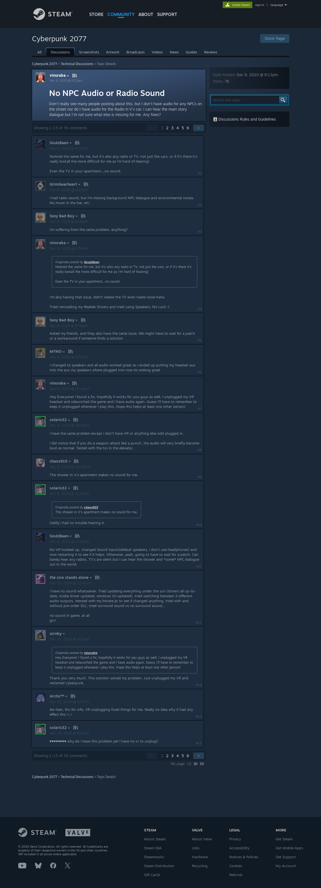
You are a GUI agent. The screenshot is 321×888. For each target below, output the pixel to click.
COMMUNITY (121, 14)
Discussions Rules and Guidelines (244, 119)
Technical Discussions (77, 64)
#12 (199, 622)
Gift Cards (152, 875)
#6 (200, 372)
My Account (286, 866)
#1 (200, 173)
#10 (199, 525)
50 (202, 764)
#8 (200, 450)
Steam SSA (152, 848)
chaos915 (91, 507)
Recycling (200, 866)
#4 (200, 309)
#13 (199, 685)
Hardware (200, 857)
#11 (199, 566)
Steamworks (154, 857)
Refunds (236, 875)
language (277, 5)
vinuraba (60, 75)
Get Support (286, 857)
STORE (96, 14)
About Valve (202, 839)
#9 (200, 477)
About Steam (155, 839)
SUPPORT (167, 14)
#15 (199, 743)
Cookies (235, 866)
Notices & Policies (243, 857)
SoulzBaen (91, 262)
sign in (259, 5)
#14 (199, 716)
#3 (200, 232)
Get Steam (284, 839)
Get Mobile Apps (289, 848)
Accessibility (239, 848)
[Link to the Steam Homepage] (57, 18)
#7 (200, 409)
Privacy (235, 839)
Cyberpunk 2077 (44, 64)
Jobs (195, 848)
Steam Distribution (159, 866)
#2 (200, 205)
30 (195, 764)
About (145, 14)
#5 (200, 340)
